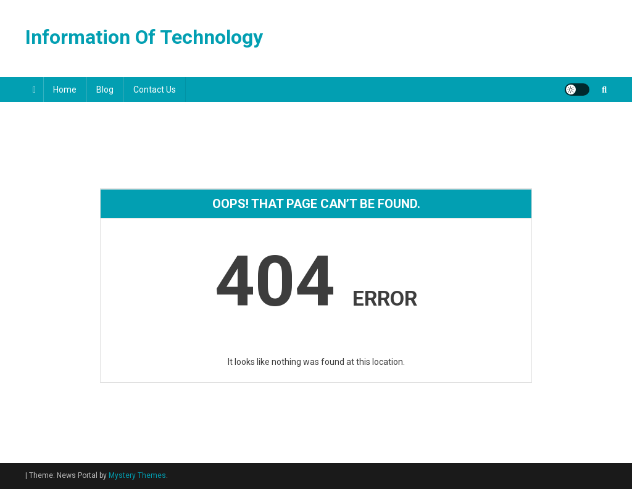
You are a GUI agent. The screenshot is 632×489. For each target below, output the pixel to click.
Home (65, 89)
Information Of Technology (144, 37)
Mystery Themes (137, 475)
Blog (105, 89)
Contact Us (154, 89)
